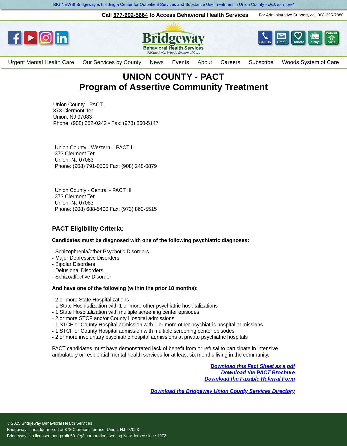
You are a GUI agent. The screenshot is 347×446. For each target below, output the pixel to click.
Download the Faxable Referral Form (250, 379)
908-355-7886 (330, 15)
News (157, 62)
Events (180, 62)
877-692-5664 (130, 15)
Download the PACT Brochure (258, 372)
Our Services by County (112, 62)
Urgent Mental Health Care (41, 62)
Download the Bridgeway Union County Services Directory (222, 391)
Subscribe (261, 62)
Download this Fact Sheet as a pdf (253, 366)
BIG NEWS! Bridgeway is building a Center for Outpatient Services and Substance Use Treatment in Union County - (173, 4)
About (205, 62)
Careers (230, 62)
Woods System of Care (310, 62)
